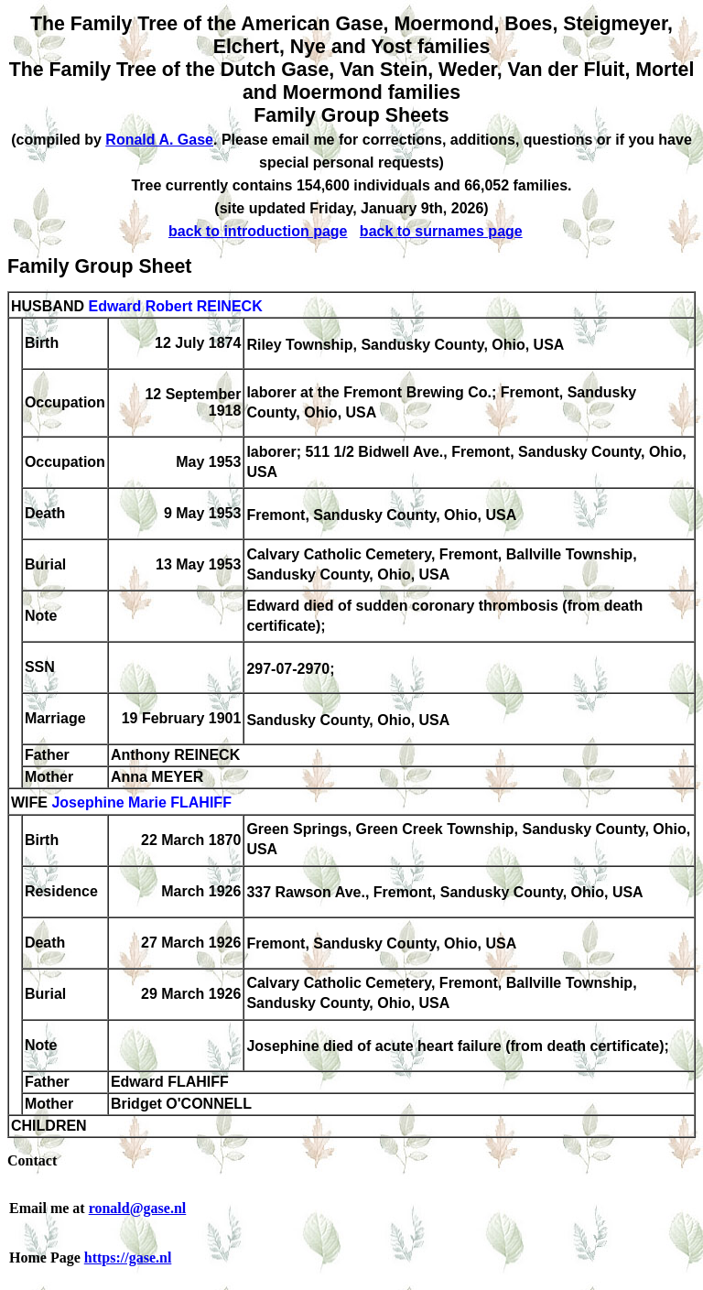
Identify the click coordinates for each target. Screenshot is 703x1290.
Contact (32, 1160)
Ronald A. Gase (159, 139)
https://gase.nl (128, 1257)
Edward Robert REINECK (175, 306)
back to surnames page (441, 231)
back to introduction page (258, 231)
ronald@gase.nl (138, 1208)
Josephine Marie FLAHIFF (141, 803)
